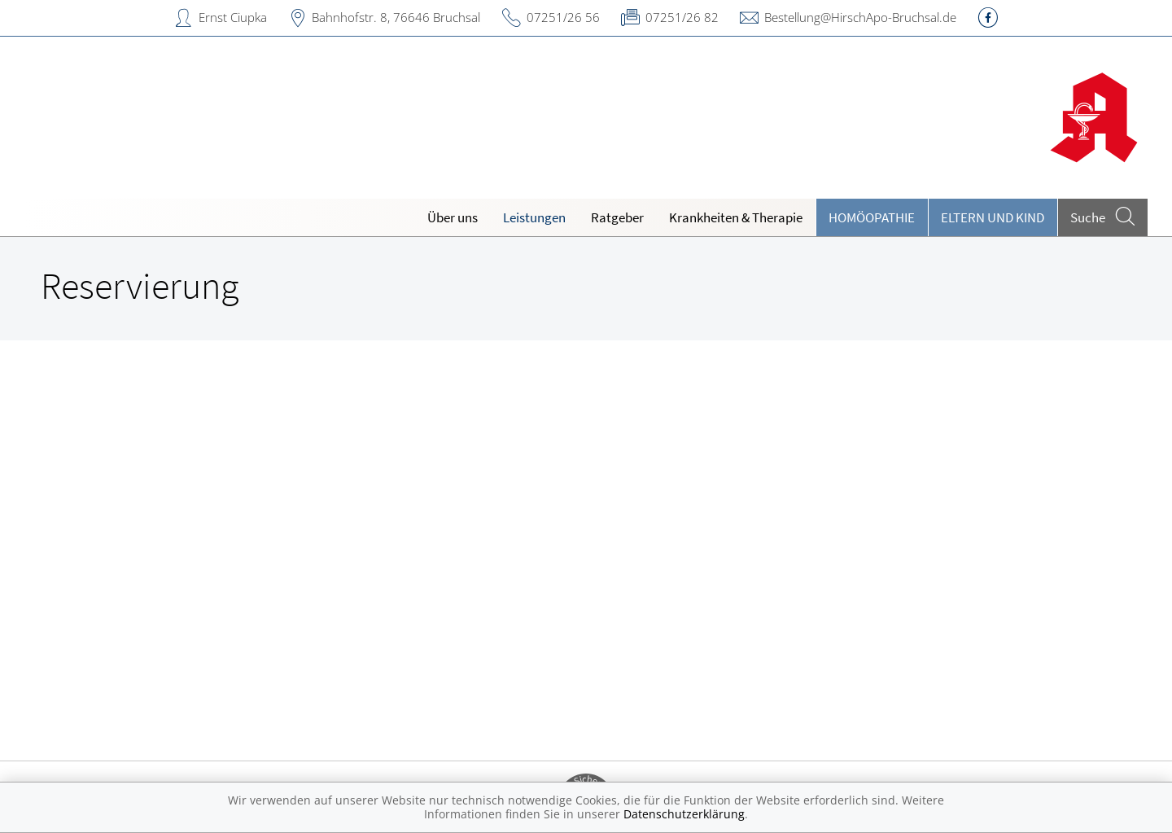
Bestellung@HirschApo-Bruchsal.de (860, 17)
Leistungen (534, 217)
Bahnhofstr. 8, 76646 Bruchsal (396, 17)
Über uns (452, 217)
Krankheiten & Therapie (735, 217)
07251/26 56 (563, 17)
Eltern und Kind (992, 217)
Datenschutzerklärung (684, 814)
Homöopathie (872, 217)
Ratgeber (617, 217)
